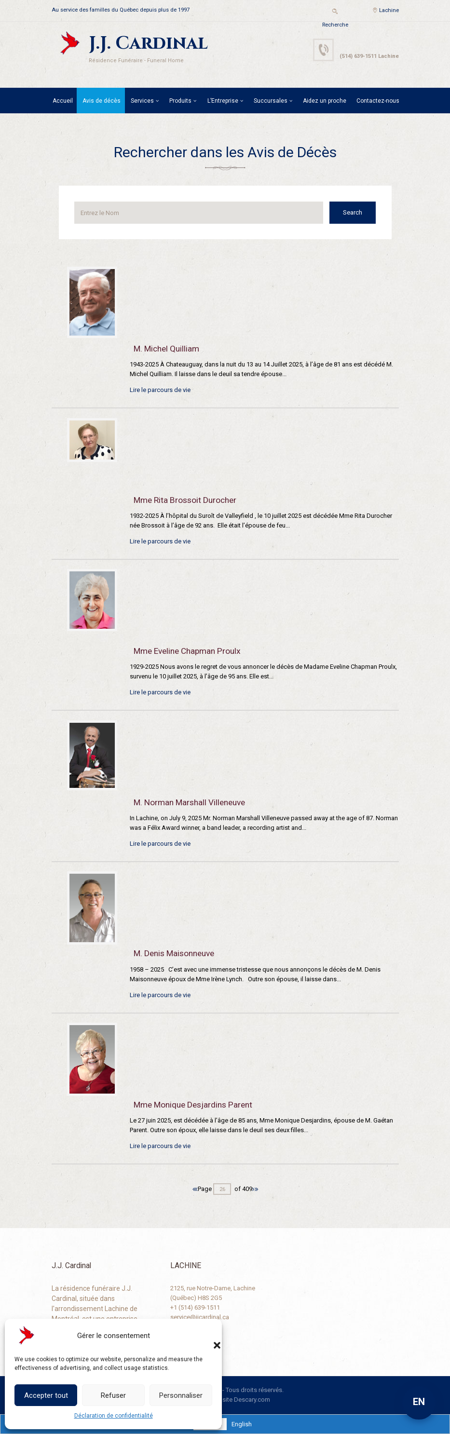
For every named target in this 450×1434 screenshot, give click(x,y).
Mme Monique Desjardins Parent (193, 1104)
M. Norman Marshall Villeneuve (189, 802)
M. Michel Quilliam (166, 348)
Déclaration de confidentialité (113, 1415)
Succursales (270, 100)
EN (419, 1401)
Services (142, 100)
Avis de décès (101, 100)
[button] (207, 1335)
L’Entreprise (222, 100)
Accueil (63, 100)
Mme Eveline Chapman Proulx (187, 651)
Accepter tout (46, 1395)
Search (353, 212)
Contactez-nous (377, 100)
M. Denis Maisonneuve (174, 953)
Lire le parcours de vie (160, 389)
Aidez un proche (324, 100)
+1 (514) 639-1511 (195, 1307)
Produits (180, 100)
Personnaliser (181, 1395)
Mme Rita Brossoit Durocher (185, 500)
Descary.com (252, 1399)
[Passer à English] (242, 1424)
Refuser (113, 1395)
